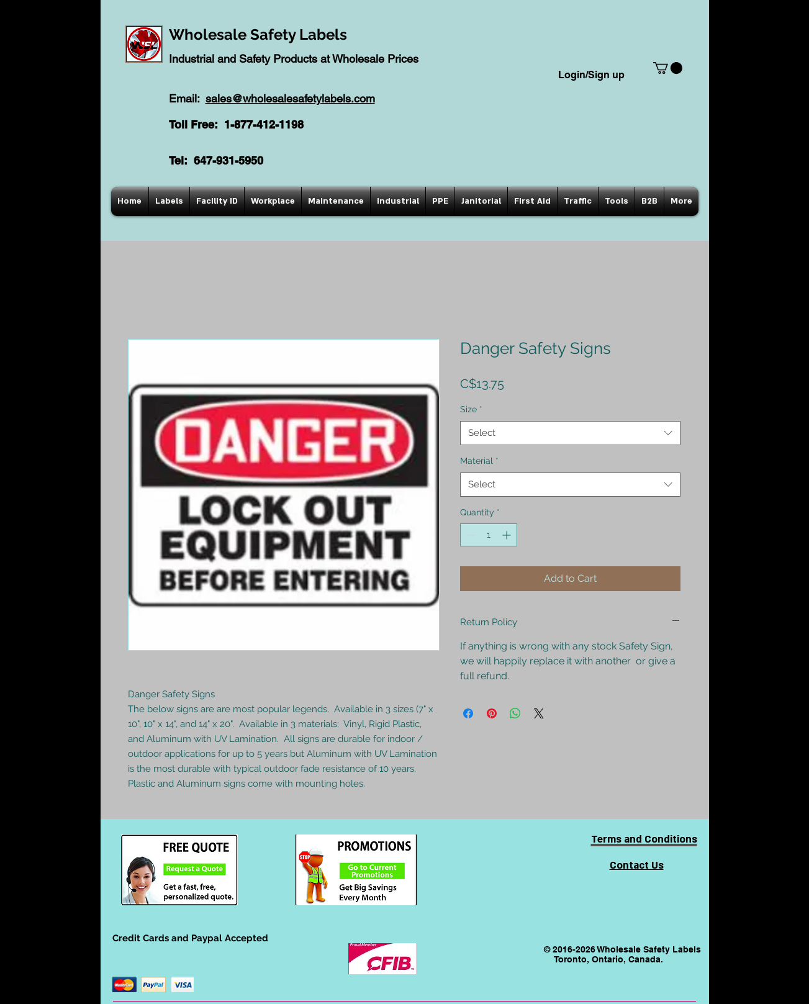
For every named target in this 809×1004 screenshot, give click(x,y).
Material (479, 461)
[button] (667, 68)
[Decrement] (469, 535)
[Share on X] (538, 713)
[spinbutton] (488, 535)
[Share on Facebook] (468, 713)
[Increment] (507, 535)
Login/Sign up (591, 75)
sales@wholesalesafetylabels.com (290, 98)
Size (471, 409)
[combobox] (570, 433)
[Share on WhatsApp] (515, 713)
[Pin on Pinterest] (491, 713)
